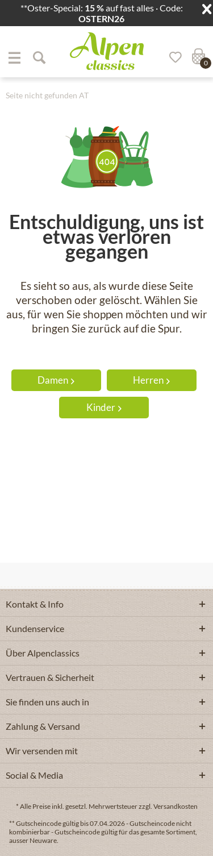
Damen (55, 380)
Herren (151, 380)
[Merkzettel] (171, 57)
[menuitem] (14, 57)
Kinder (104, 407)
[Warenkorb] (197, 57)
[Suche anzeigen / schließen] (38, 57)
